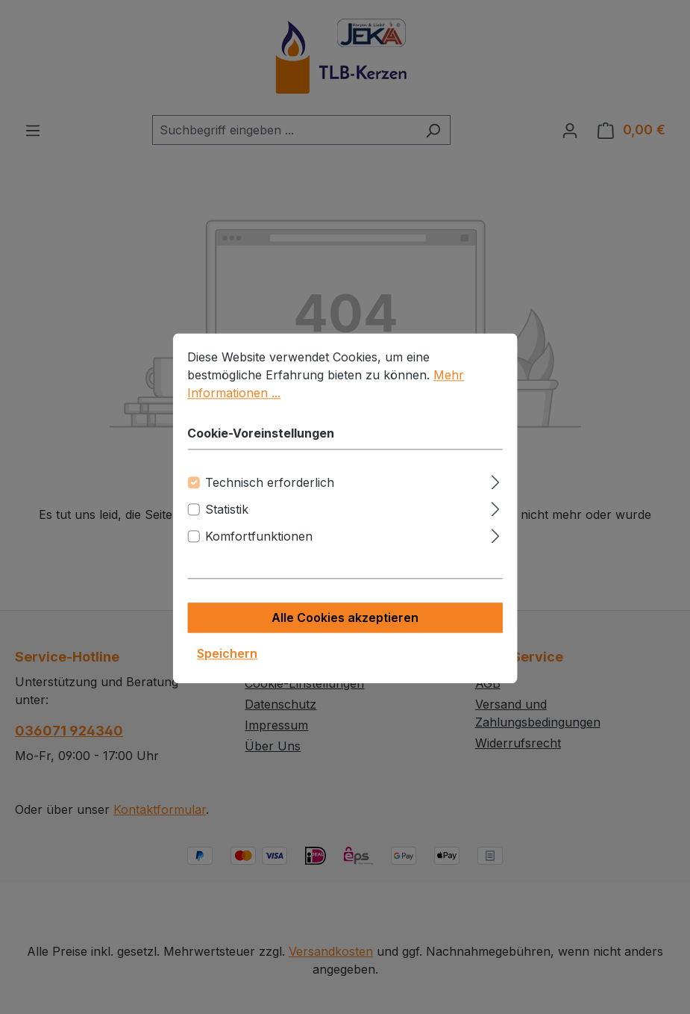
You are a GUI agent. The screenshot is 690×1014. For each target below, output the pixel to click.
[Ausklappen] (496, 492)
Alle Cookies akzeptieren (345, 630)
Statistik (226, 521)
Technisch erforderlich (269, 495)
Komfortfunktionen (259, 548)
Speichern (227, 666)
